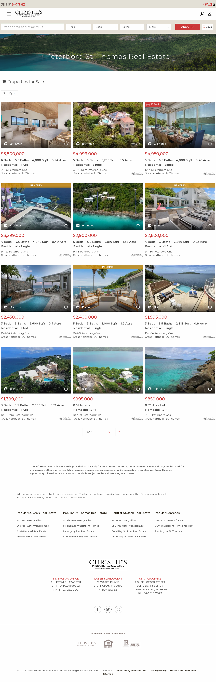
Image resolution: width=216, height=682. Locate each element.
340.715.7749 (153, 593)
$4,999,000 (85, 153)
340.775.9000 (13, 4)
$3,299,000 (12, 235)
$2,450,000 (12, 317)
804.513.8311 (110, 589)
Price (79, 26)
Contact (209, 4)
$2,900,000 (85, 235)
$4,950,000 (157, 153)
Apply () (187, 27)
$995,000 (83, 398)
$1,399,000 (12, 398)
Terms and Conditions (183, 670)
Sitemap (108, 674)
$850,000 (155, 398)
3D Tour (152, 104)
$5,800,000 (13, 153)
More (159, 26)
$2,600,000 (157, 235)
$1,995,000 (156, 317)
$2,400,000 (85, 317)
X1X (36, 125)
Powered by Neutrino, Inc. (131, 670)
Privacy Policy (158, 670)
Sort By (9, 93)
